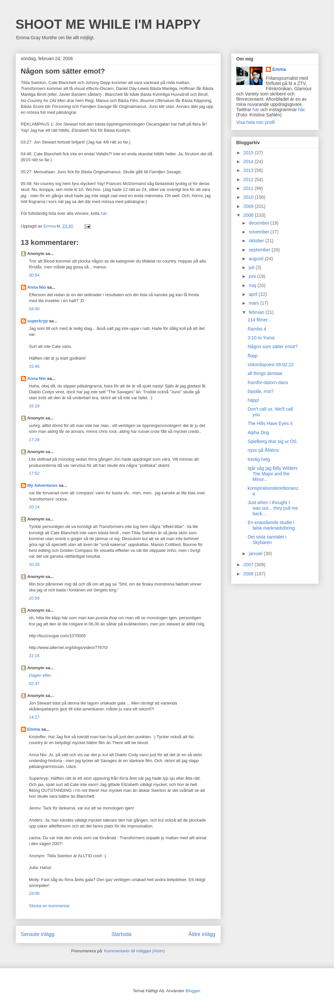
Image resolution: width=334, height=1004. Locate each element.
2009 (249, 206)
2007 (249, 564)
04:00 (34, 308)
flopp (252, 355)
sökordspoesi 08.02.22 (270, 364)
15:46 (34, 366)
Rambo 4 (256, 329)
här (103, 213)
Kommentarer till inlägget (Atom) (134, 950)
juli (252, 267)
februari (257, 312)
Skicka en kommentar (49, 905)
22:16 (34, 655)
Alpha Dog (258, 432)
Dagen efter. (40, 675)
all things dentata (264, 373)
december (259, 223)
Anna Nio (36, 287)
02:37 (34, 683)
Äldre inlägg (201, 934)
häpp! (253, 400)
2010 (249, 197)
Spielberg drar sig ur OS (271, 441)
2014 (249, 161)
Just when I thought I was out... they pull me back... (272, 508)
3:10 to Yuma (260, 337)
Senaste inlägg (38, 934)
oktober (257, 240)
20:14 (34, 506)
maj (253, 285)
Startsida (121, 934)
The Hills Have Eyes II (270, 423)
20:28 (34, 564)
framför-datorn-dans (267, 382)
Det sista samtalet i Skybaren (266, 539)
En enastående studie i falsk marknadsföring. (271, 525)
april (254, 294)
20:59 (34, 598)
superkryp (37, 320)
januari (256, 553)
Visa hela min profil (255, 122)
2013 (249, 170)
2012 (249, 179)
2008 (249, 215)
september (260, 249)
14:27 (34, 717)
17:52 (34, 473)
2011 (249, 188)
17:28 (34, 439)
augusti (257, 258)
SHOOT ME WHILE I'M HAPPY (108, 24)
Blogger (192, 990)
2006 (249, 573)
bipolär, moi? (260, 391)
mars (254, 303)
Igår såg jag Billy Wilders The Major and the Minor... (272, 474)
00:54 (34, 275)
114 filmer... (259, 319)
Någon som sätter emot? (272, 346)
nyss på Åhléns (262, 450)
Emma (33, 729)
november (259, 231)
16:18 (34, 405)
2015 (249, 152)
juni (253, 276)
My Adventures (42, 485)
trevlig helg (258, 459)
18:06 (34, 893)
